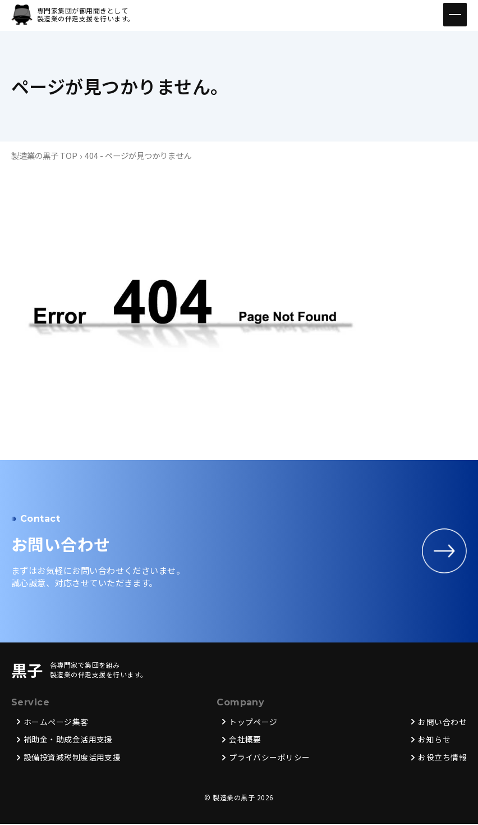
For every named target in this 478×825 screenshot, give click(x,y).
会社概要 (245, 740)
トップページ (253, 722)
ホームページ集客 (56, 722)
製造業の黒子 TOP (44, 155)
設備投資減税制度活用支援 (72, 759)
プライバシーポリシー (269, 759)
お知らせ (434, 740)
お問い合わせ (442, 722)
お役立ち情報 (442, 759)
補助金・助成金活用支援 (68, 740)
